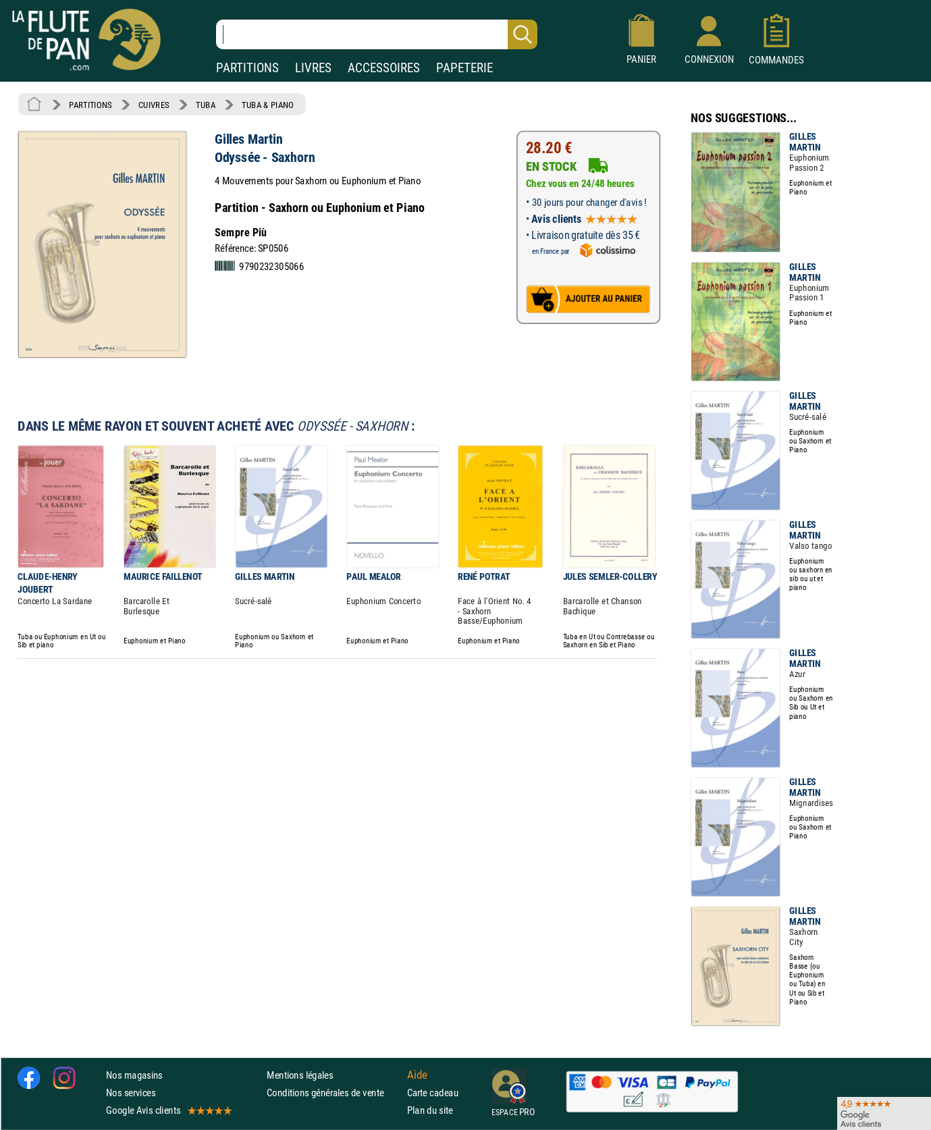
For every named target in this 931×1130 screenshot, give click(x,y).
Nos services (130, 1092)
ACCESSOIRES (384, 68)
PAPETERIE (464, 68)
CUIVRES (153, 104)
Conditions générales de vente (334, 1092)
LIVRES (313, 68)
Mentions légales (300, 1075)
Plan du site (430, 1110)
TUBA (205, 104)
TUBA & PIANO (268, 104)
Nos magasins (134, 1075)
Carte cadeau (432, 1092)
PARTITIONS (247, 68)
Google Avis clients (168, 1110)
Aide (417, 1074)
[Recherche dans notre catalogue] (376, 34)
